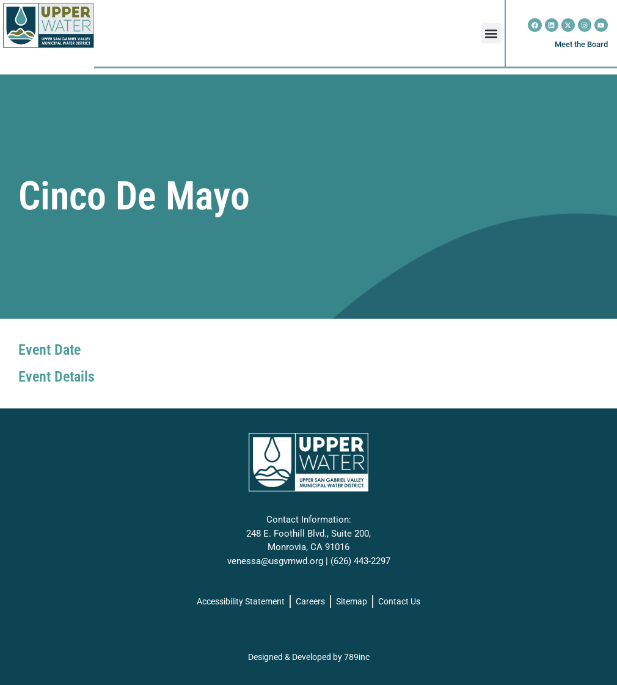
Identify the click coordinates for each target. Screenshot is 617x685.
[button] (491, 33)
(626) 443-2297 (360, 561)
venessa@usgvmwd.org (275, 561)
